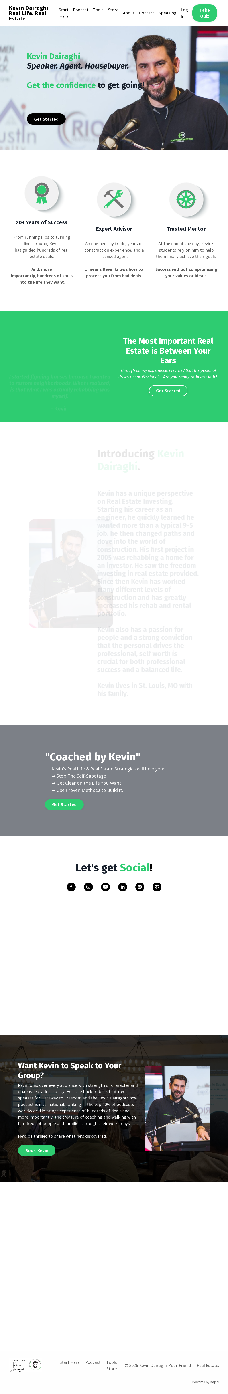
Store (113, 9)
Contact (146, 13)
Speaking (167, 13)
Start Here (64, 13)
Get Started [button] (46, 119)
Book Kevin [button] (37, 1150)
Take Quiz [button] (205, 13)
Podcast (80, 9)
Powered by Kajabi (205, 1382)
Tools (98, 9)
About (129, 13)
